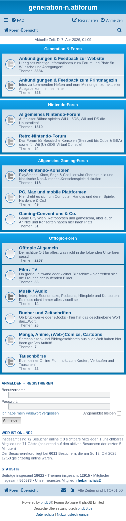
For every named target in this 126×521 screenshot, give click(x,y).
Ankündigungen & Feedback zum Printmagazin (68, 80)
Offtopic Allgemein (38, 247)
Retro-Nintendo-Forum (42, 135)
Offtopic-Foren (63, 238)
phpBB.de (85, 508)
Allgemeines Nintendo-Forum (49, 114)
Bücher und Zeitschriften (45, 312)
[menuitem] (17, 20)
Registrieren (40, 383)
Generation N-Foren (63, 49)
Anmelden (12, 383)
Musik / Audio (33, 291)
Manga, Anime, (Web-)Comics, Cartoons (60, 334)
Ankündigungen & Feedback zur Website (61, 58)
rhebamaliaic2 (88, 480)
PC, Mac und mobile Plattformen (52, 191)
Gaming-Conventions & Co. (47, 213)
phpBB (46, 502)
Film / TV (28, 269)
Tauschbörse (32, 356)
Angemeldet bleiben (102, 413)
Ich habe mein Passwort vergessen (30, 413)
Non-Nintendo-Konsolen (44, 170)
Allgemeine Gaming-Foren (63, 160)
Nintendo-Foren (63, 105)
